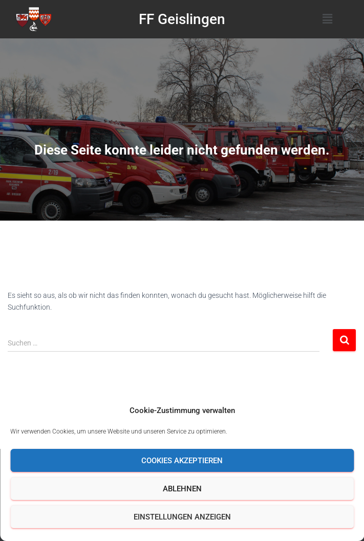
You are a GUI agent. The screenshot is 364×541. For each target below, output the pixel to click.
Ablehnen (182, 488)
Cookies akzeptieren (182, 460)
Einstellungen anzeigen (182, 517)
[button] (327, 19)
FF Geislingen (182, 19)
